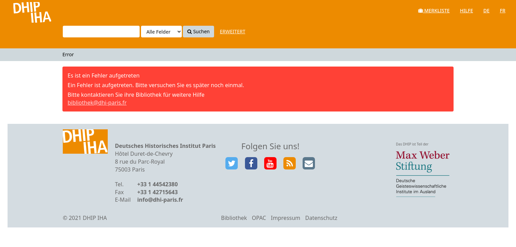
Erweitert (232, 31)
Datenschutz (321, 218)
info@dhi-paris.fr (160, 199)
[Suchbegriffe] (101, 31)
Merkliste (434, 10)
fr (502, 10)
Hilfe (466, 10)
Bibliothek (234, 218)
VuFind (23, 10)
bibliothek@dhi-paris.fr (97, 102)
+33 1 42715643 (157, 192)
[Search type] (161, 31)
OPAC (259, 218)
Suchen (198, 31)
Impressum (286, 218)
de (486, 10)
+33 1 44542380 (157, 184)
